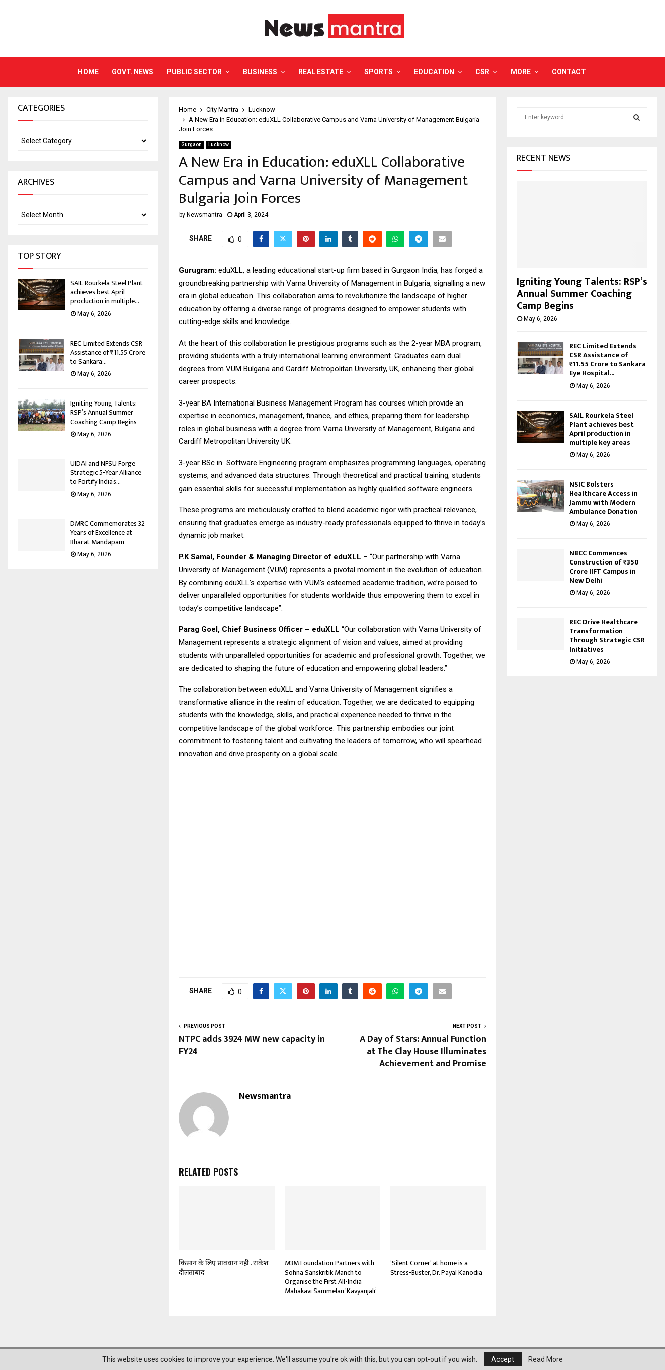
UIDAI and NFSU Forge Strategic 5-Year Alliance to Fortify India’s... (105, 473)
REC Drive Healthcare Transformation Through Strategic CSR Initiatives (607, 635)
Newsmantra (204, 214)
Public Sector (194, 72)
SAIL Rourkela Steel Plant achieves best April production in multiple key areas (601, 429)
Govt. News (132, 72)
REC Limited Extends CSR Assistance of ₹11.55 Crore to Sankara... (107, 352)
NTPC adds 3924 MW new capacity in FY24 (252, 1045)
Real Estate (320, 72)
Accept (502, 1359)
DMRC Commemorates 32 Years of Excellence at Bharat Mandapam (107, 532)
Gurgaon (191, 144)
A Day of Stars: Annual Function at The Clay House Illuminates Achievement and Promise (423, 1051)
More (521, 72)
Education (434, 72)
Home (88, 72)
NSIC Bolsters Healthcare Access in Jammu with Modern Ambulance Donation (603, 497)
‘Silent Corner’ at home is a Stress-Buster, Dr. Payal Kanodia (436, 1267)
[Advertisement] (332, 862)
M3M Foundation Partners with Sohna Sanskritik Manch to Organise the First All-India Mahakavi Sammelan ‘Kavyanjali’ (331, 1277)
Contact (569, 72)
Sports (378, 72)
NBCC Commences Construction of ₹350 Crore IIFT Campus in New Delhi (604, 566)
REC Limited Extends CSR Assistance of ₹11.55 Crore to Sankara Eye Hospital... (607, 359)
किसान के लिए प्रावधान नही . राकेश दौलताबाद (224, 1267)
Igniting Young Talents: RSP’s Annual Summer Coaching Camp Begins (103, 412)
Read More (545, 1359)
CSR (482, 72)
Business (260, 72)
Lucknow (218, 144)
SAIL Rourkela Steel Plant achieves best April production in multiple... (106, 292)
